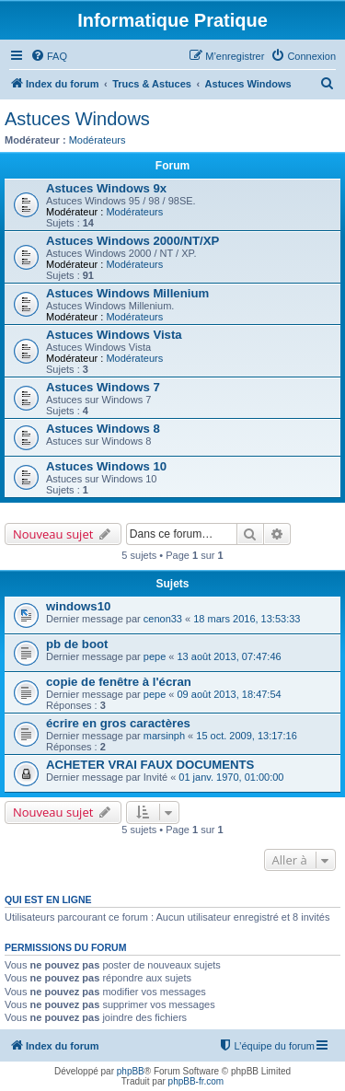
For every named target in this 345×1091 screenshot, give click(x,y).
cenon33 (163, 618)
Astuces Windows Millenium (127, 293)
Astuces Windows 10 (106, 466)
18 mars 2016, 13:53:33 (246, 618)
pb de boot (77, 644)
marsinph (164, 735)
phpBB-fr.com (196, 1081)
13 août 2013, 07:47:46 (230, 656)
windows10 (78, 606)
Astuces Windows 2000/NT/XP (132, 241)
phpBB (130, 1071)
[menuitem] (48, 56)
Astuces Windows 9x (106, 188)
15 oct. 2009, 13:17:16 (246, 735)
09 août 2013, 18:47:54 (230, 694)
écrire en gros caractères (118, 723)
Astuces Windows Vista (114, 335)
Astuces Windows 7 (103, 387)
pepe (155, 656)
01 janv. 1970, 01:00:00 (230, 777)
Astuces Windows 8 (103, 428)
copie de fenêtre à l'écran (118, 682)
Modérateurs (97, 139)
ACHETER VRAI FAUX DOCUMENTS (150, 765)
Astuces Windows (77, 119)
